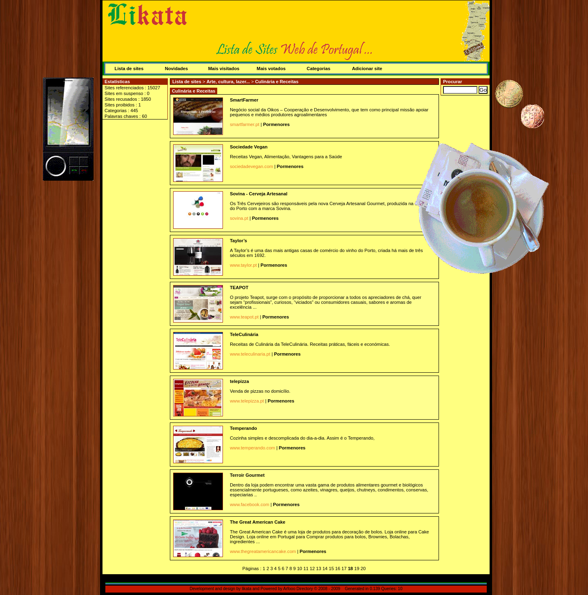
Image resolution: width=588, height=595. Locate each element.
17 (343, 568)
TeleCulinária (244, 334)
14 (325, 568)
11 (305, 568)
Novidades (176, 68)
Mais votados (271, 68)
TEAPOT (239, 287)
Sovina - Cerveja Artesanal (258, 193)
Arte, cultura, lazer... (229, 81)
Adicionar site (367, 68)
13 (318, 568)
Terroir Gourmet (247, 475)
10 (299, 568)
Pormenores (276, 124)
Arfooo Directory (298, 588)
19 (356, 568)
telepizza (239, 381)
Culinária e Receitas (276, 81)
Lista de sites (129, 68)
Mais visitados (223, 68)
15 (331, 568)
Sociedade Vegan (248, 146)
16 (337, 568)
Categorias (318, 68)
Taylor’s (238, 240)
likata (247, 588)
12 (312, 568)
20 (363, 568)
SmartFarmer (244, 99)
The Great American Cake (257, 522)
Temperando (243, 428)
